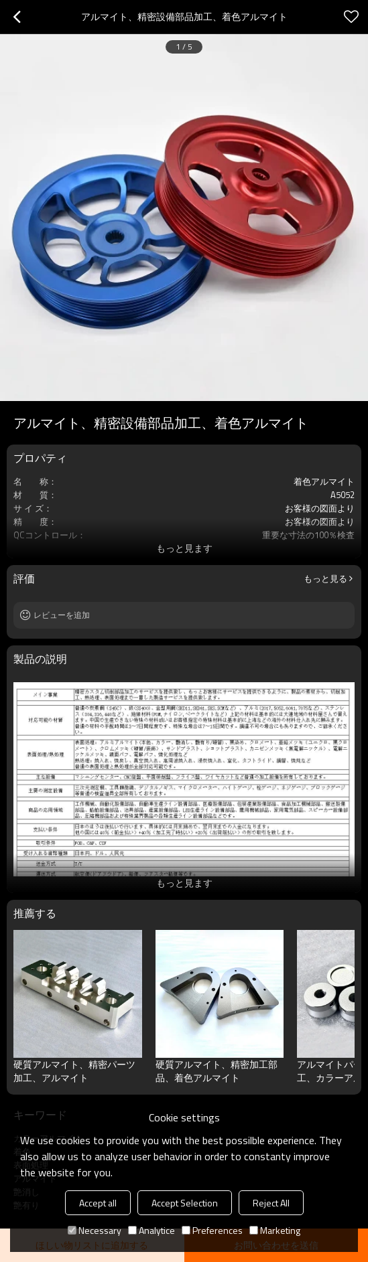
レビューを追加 (62, 615)
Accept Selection (184, 1203)
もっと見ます (184, 548)
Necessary (94, 1230)
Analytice (151, 1230)
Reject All (271, 1203)
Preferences (212, 1230)
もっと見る (325, 578)
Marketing (274, 1230)
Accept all (98, 1203)
